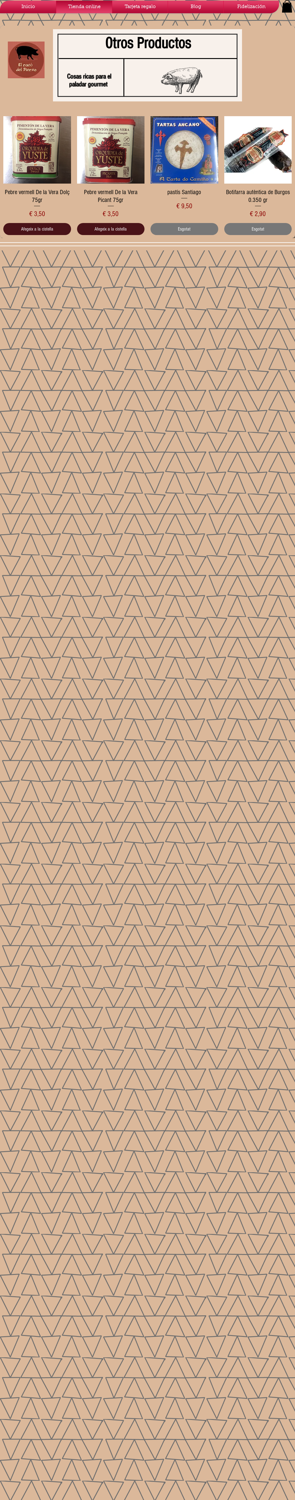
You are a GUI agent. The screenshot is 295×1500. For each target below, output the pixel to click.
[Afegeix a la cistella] (37, 229)
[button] (287, 6)
